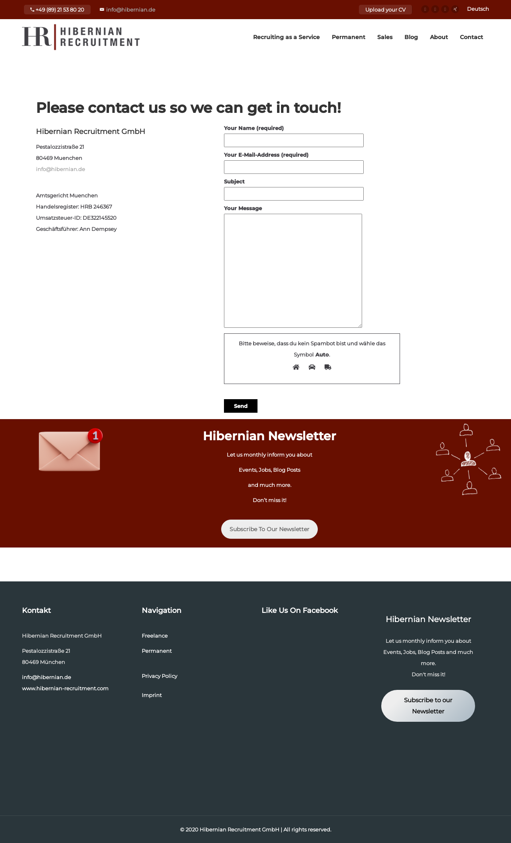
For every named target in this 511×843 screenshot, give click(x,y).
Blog (411, 37)
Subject (294, 187)
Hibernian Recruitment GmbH (239, 829)
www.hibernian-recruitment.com (65, 688)
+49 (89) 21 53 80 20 (57, 9)
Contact (471, 37)
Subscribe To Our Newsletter (269, 529)
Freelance (155, 635)
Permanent (348, 37)
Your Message (293, 267)
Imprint (152, 695)
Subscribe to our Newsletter (428, 706)
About (439, 37)
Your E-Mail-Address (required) (294, 161)
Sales (384, 37)
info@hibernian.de (130, 9)
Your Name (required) (294, 134)
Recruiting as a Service (286, 37)
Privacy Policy (159, 676)
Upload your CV (385, 9)
